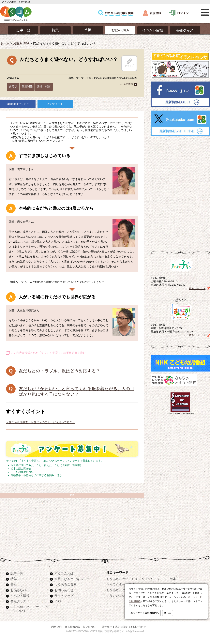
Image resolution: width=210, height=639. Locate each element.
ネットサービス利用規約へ (144, 613)
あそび (13, 86)
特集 (13, 579)
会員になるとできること (71, 579)
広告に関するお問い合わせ (130, 627)
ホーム (4, 43)
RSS (57, 601)
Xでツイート (55, 103)
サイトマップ (63, 595)
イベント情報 (19, 595)
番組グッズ (18, 601)
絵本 (173, 579)
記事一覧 (16, 573)
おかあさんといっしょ (122, 590)
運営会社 (107, 627)
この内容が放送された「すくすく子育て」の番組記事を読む (48, 352)
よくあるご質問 (65, 584)
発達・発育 (44, 86)
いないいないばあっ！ (122, 595)
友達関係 (27, 86)
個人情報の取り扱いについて (81, 627)
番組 (13, 584)
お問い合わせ (63, 590)
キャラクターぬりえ (120, 584)
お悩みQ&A (21, 43)
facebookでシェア (18, 103)
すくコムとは (63, 573)
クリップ (129, 62)
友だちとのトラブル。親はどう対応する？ (59, 371)
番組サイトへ (197, 288)
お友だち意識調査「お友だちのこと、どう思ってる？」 (40, 422)
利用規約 (56, 627)
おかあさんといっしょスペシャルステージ (136, 579)
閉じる (167, 613)
